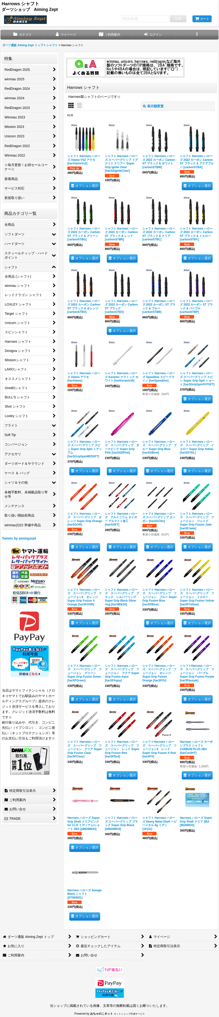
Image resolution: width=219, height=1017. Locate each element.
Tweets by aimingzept (19, 538)
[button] (197, 35)
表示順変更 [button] (153, 106)
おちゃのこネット (101, 1013)
